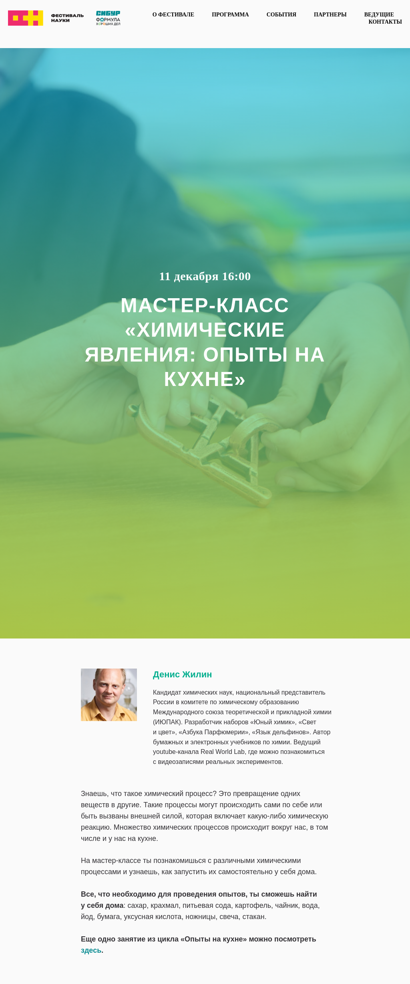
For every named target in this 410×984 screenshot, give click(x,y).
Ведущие (379, 15)
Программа (230, 15)
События (281, 15)
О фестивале (173, 15)
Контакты (385, 22)
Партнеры (330, 15)
